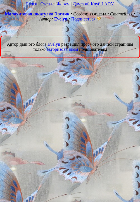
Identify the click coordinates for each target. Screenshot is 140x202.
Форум (63, 3)
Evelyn (60, 19)
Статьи (47, 3)
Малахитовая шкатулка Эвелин (37, 14)
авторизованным (62, 49)
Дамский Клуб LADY (93, 3)
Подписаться (86, 19)
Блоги (31, 3)
